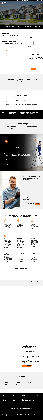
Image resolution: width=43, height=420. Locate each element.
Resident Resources (15, 396)
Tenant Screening (11, 26)
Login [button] (3, 401)
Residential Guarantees (17, 27)
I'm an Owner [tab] (30, 38)
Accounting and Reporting (27, 26)
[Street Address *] (34, 46)
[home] (3, 3)
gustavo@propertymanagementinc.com (28, 400)
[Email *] (31, 44)
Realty (3, 399)
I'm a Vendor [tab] (30, 39)
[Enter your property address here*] (18, 17)
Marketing (7, 26)
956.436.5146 (40, 0)
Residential (3, 396)
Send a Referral (14, 401)
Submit (28, 17)
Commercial (4, 400)
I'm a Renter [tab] (35, 38)
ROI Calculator (23, 27)
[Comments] (34, 50)
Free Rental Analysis (37, 26)
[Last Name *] (37, 42)
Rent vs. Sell (27, 27)
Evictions (33, 26)
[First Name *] (31, 42)
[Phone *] (37, 44)
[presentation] (33, 65)
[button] (37, 397)
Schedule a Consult (27, 365)
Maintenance (21, 26)
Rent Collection (17, 26)
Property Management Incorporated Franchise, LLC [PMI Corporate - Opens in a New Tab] (24, 408)
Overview (4, 26)
